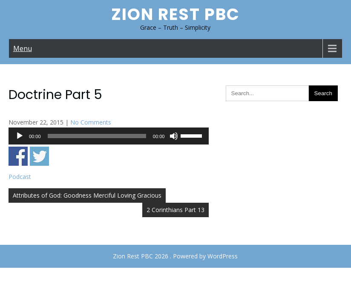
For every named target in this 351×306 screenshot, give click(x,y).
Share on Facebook (18, 156)
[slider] (97, 136)
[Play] (19, 136)
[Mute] (174, 136)
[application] (109, 136)
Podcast (20, 177)
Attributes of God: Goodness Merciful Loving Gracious (87, 195)
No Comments (90, 122)
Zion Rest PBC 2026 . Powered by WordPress (175, 256)
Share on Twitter (39, 156)
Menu (22, 48)
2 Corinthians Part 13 (175, 210)
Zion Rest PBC (175, 14)
